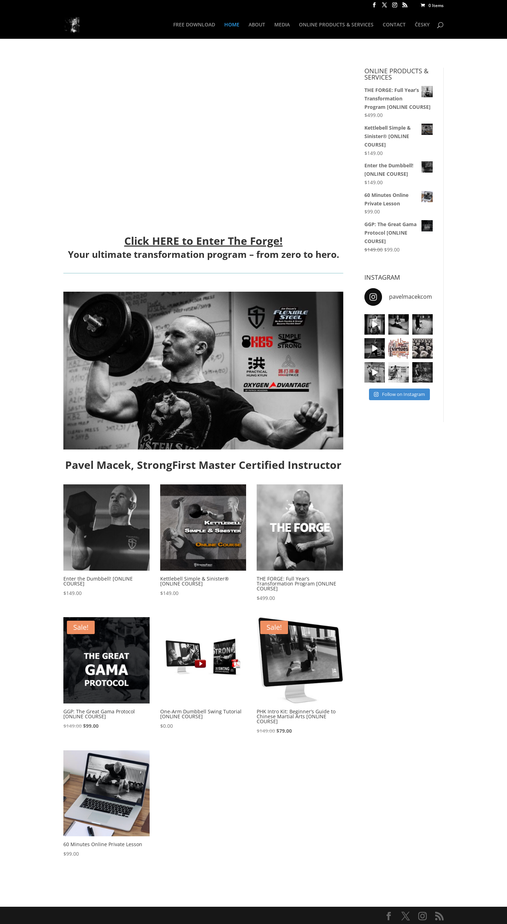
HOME (231, 25)
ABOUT (257, 25)
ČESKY (422, 25)
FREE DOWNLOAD (194, 25)
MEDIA (282, 25)
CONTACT (394, 25)
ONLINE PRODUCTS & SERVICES (336, 25)
